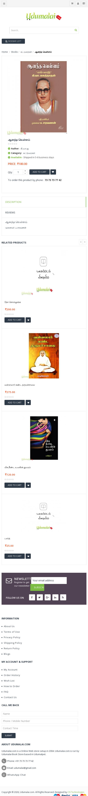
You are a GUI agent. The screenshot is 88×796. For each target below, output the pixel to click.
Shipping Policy (12, 635)
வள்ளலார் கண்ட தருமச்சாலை (19, 384)
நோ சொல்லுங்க (12, 302)
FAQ (5, 684)
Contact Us (9, 690)
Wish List (8, 673)
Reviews (10, 212)
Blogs (6, 647)
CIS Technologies (76, 785)
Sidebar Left (13, 41)
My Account (9, 662)
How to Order (11, 679)
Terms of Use (11, 624)
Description (13, 202)
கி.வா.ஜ (25, 148)
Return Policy (11, 641)
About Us (8, 619)
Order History (11, 668)
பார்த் (7, 538)
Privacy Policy (11, 630)
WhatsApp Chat (16, 767)
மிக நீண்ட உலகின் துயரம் (17, 467)
